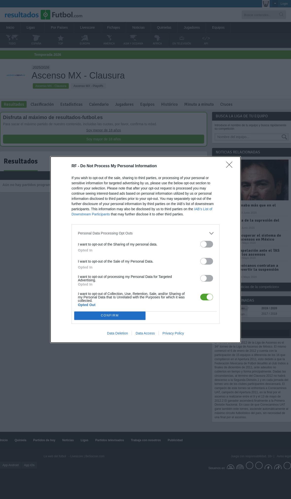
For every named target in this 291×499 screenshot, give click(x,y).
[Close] (231, 166)
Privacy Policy (173, 333)
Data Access (145, 333)
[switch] (206, 244)
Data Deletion (117, 333)
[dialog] (145, 250)
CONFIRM (110, 315)
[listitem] (145, 233)
